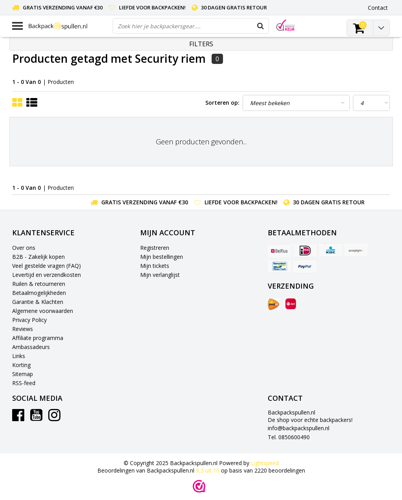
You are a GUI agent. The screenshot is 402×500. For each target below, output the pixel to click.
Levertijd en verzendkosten (46, 274)
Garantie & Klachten (37, 301)
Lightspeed (265, 463)
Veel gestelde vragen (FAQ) (46, 265)
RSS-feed (23, 383)
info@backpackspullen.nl (298, 428)
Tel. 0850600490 (289, 437)
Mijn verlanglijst (160, 274)
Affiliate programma (37, 338)
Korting (21, 365)
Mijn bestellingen (161, 256)
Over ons (23, 247)
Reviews (22, 329)
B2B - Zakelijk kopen (38, 256)
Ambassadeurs (31, 347)
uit (208, 470)
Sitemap (22, 374)
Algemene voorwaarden (42, 311)
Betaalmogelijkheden (39, 292)
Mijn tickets (154, 265)
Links (18, 356)
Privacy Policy (29, 320)
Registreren (154, 247)
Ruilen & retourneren (38, 283)
